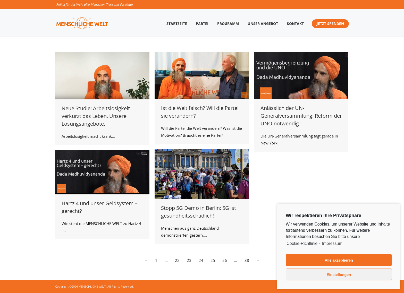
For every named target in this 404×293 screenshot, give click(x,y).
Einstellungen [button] (339, 275)
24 (201, 260)
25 (213, 260)
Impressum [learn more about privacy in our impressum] (332, 243)
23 (189, 260)
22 (177, 260)
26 (224, 260)
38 (247, 260)
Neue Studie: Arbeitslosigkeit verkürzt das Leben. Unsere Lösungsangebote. (96, 116)
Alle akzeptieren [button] (339, 260)
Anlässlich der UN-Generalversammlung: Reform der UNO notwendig (301, 116)
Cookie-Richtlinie (302, 243)
